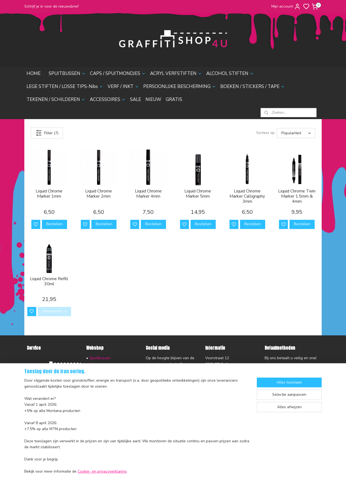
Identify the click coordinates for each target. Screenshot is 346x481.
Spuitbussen (100, 358)
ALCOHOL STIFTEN (230, 73)
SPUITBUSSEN (67, 73)
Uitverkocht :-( (54, 311)
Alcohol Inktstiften (104, 376)
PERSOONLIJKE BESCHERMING (179, 86)
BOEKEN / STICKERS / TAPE (252, 86)
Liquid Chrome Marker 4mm (148, 194)
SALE (135, 99)
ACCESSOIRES (108, 99)
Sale (93, 418)
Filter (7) (46, 133)
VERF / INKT (123, 86)
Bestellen (54, 224)
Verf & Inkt (98, 388)
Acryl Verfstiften (103, 370)
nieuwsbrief (71, 417)
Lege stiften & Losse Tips (110, 382)
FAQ (30, 392)
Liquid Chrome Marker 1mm (49, 194)
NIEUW (153, 99)
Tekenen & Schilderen (108, 406)
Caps (93, 364)
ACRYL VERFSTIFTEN (176, 73)
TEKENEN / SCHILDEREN (55, 99)
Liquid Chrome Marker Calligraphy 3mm (247, 196)
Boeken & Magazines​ (107, 400)
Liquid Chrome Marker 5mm (197, 194)
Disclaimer (36, 411)
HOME (33, 73)
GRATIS (174, 99)
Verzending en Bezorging (48, 380)
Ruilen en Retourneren (46, 386)
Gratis (94, 430)
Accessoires (99, 412)
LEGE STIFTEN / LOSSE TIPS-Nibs (64, 86)
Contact (33, 398)
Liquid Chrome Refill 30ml (49, 281)
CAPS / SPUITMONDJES (118, 73)
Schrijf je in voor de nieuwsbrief (51, 6)
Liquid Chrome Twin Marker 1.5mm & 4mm (296, 196)
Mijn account (286, 6)
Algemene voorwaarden (47, 405)
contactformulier (219, 388)
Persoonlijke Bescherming (111, 394)
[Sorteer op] (296, 133)
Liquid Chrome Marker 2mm (98, 194)
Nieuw (94, 424)
